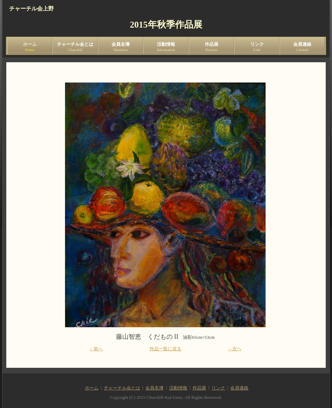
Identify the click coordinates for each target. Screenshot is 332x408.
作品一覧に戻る (165, 348)
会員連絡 (302, 47)
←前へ (96, 348)
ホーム (29, 47)
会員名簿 (120, 47)
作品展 (211, 47)
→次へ (234, 348)
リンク (257, 47)
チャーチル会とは (75, 47)
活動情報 (166, 47)
